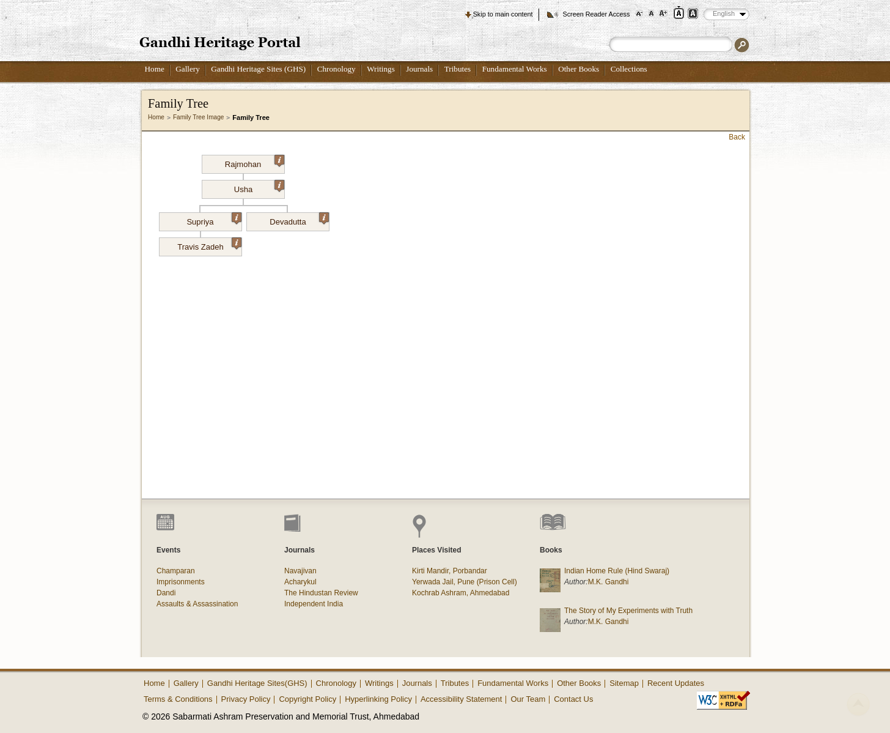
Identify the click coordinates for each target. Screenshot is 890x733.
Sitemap (624, 683)
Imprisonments (180, 582)
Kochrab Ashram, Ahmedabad (460, 593)
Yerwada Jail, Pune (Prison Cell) (464, 582)
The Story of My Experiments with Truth (628, 610)
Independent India (313, 604)
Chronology (336, 68)
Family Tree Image (198, 117)
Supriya (213, 219)
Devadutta (299, 219)
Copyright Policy (307, 699)
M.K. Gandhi (608, 582)
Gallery (187, 68)
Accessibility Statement (461, 699)
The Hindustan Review (321, 593)
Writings (381, 68)
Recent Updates (675, 683)
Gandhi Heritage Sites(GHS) (257, 683)
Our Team (527, 699)
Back (737, 137)
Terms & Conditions (178, 699)
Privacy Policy (246, 699)
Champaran (175, 571)
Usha (259, 187)
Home (154, 68)
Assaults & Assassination (197, 604)
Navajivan (300, 571)
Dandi (165, 593)
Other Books (578, 68)
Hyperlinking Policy (378, 699)
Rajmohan (254, 162)
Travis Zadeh (209, 244)
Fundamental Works (514, 68)
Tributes (457, 68)
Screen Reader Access (596, 14)
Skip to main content (503, 14)
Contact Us (573, 699)
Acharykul (300, 582)
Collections (629, 68)
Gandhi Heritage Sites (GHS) (258, 68)
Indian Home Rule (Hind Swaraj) (616, 571)
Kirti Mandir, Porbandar (449, 571)
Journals (419, 68)
